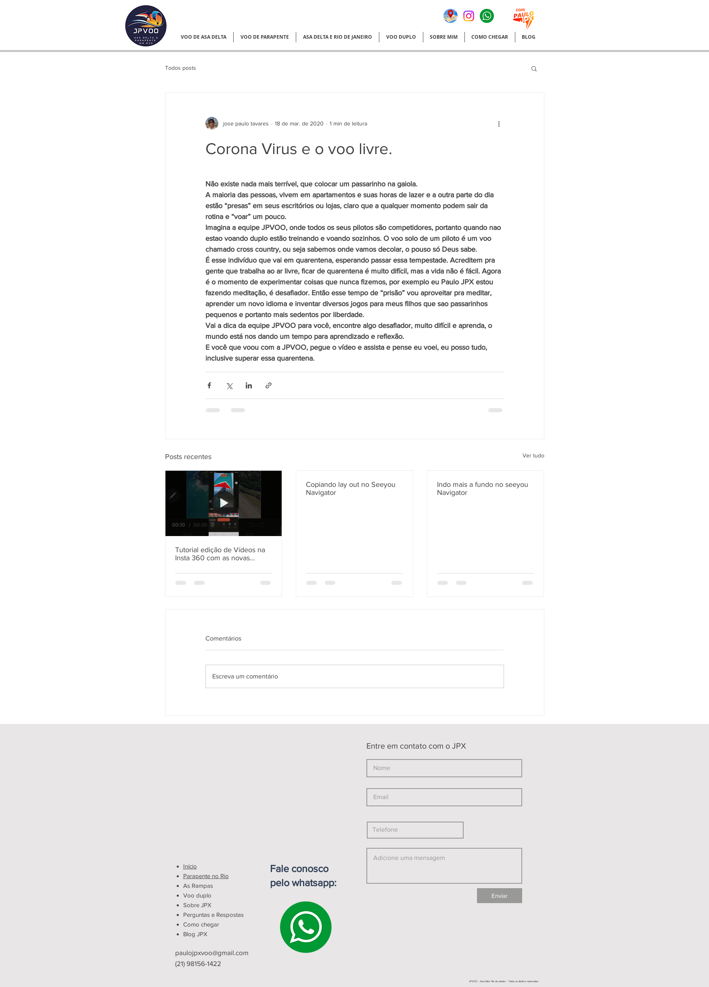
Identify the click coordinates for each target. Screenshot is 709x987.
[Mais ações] (499, 123)
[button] (534, 68)
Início (190, 866)
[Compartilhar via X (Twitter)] (229, 385)
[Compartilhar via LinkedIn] (249, 385)
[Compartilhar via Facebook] (209, 385)
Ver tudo (533, 455)
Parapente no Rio (206, 875)
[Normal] (487, 16)
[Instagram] (469, 16)
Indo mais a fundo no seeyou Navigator (482, 488)
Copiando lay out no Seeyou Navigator (350, 488)
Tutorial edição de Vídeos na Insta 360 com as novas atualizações (220, 554)
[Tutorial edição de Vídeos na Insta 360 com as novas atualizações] (223, 503)
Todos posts (180, 68)
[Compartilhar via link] (268, 385)
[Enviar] (499, 895)
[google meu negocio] (450, 16)
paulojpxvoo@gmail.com (212, 952)
